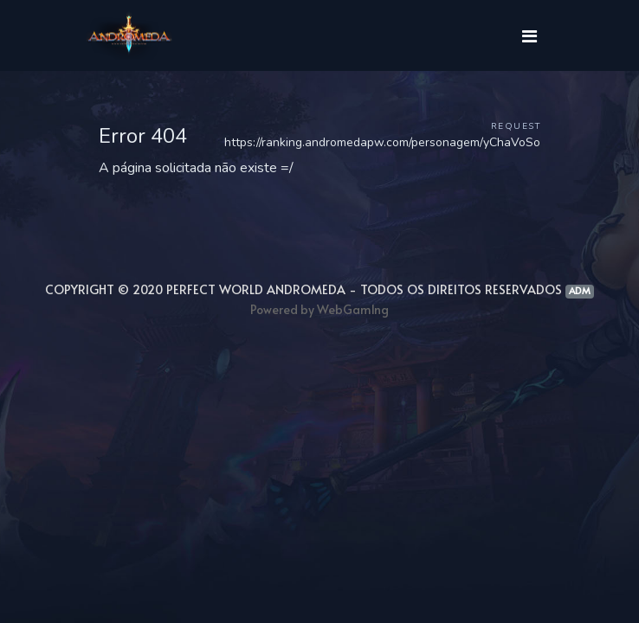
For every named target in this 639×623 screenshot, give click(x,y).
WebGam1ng (353, 309)
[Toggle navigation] (529, 35)
